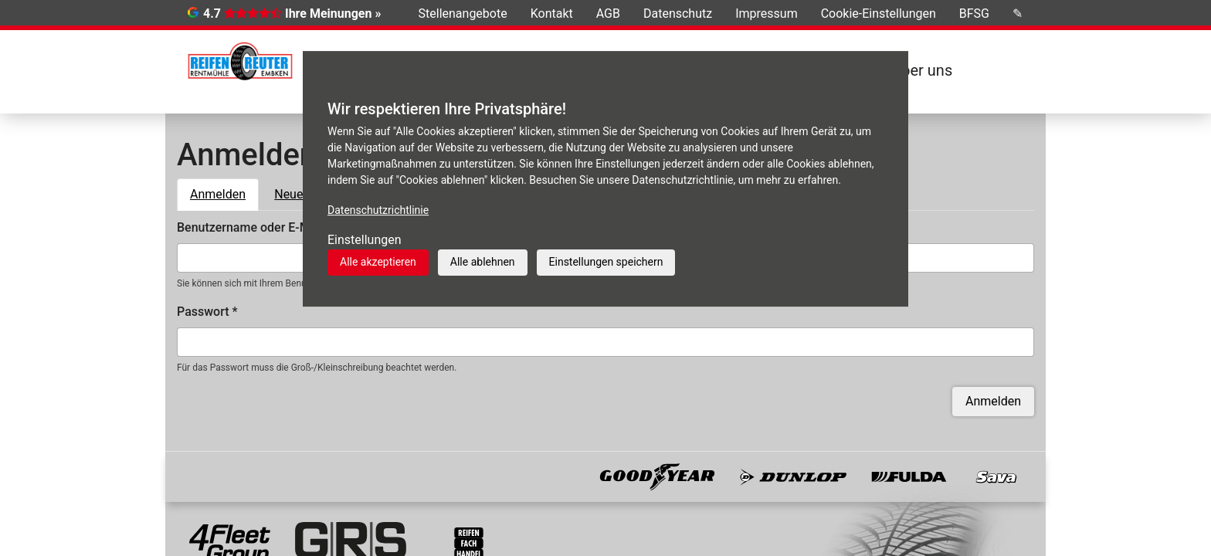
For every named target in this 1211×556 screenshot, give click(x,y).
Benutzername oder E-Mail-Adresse (279, 227)
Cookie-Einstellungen (878, 13)
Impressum (766, 13)
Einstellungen (364, 239)
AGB (608, 13)
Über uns (921, 70)
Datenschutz (677, 13)
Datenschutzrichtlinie (378, 210)
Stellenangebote (463, 13)
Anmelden (224, 193)
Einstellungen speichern (606, 262)
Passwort (207, 311)
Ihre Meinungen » (333, 13)
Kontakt (552, 13)
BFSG (974, 13)
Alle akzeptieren (378, 262)
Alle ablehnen (482, 262)
